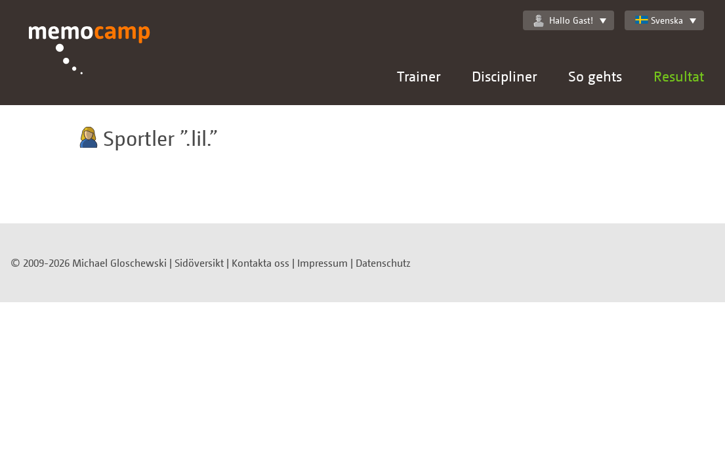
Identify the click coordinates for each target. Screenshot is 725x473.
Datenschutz (383, 262)
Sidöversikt (199, 262)
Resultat (678, 76)
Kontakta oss (260, 262)
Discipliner (504, 76)
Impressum (322, 262)
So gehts (595, 76)
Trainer (418, 76)
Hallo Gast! (563, 20)
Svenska (659, 20)
